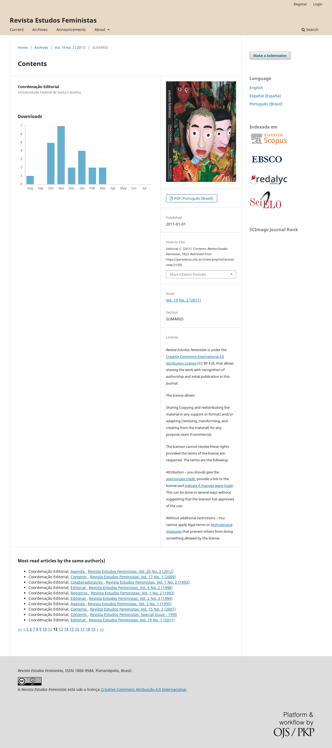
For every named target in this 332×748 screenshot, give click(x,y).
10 (45, 629)
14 (66, 629)
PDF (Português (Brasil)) (193, 198)
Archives (40, 29)
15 (72, 629)
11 (50, 629)
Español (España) (265, 95)
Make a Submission (270, 55)
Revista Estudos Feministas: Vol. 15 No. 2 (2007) (133, 609)
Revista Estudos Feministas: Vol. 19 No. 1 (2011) (132, 619)
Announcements (71, 29)
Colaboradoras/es (87, 582)
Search (310, 29)
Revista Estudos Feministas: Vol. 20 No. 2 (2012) (131, 571)
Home (23, 47)
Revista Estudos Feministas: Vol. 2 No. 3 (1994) (130, 598)
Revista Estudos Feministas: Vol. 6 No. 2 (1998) (130, 587)
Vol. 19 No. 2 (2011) (70, 47)
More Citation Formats (188, 274)
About (100, 29)
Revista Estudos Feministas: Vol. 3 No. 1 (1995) (129, 603)
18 (88, 629)
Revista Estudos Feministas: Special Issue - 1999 (133, 614)
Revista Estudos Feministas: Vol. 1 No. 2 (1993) (147, 582)
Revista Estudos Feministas (53, 20)
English (256, 87)
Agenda (78, 571)
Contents (79, 576)
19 (93, 629)
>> (102, 629)
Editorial (79, 587)
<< (20, 629)
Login (317, 4)
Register (300, 4)
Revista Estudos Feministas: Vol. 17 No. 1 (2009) (133, 576)
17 (82, 629)
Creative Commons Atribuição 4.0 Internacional (143, 689)
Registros (80, 592)
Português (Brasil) (266, 103)
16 (77, 629)
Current (17, 29)
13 (61, 629)
